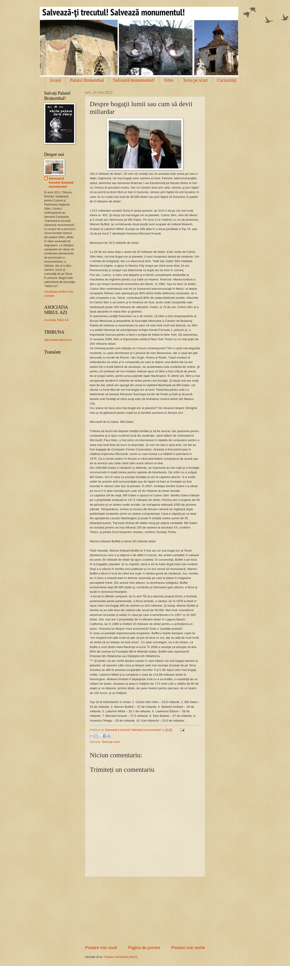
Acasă (55, 80)
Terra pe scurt (195, 80)
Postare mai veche (188, 947)
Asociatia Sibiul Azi (56, 320)
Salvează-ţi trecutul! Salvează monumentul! (61, 182)
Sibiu (169, 80)
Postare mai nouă (101, 947)
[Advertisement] (145, 911)
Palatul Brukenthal (87, 80)
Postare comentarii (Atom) (121, 957)
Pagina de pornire (144, 947)
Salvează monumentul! (134, 80)
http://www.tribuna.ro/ (58, 340)
